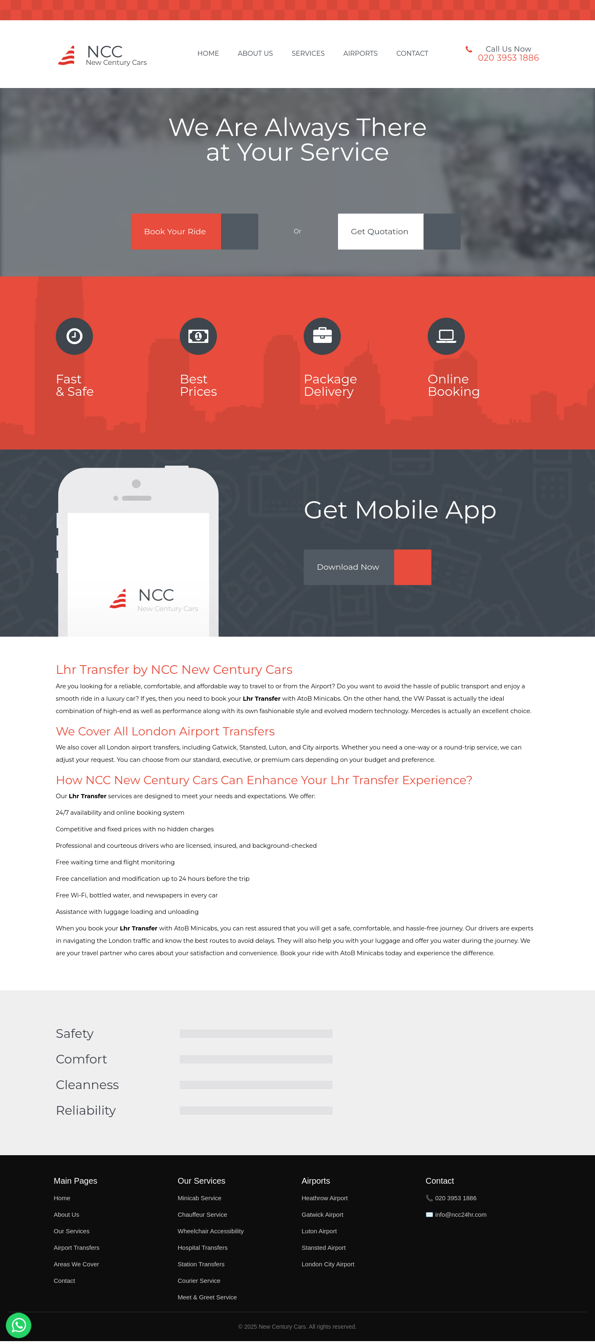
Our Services (72, 1233)
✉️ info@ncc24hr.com (456, 1217)
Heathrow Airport (325, 1200)
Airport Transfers (77, 1250)
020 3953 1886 (508, 58)
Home (208, 53)
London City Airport (328, 1266)
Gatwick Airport (322, 1217)
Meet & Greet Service (207, 1300)
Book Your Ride (174, 232)
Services (308, 53)
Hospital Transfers (203, 1250)
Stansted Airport (324, 1250)
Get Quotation (381, 232)
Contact (412, 53)
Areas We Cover (76, 1266)
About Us (255, 53)
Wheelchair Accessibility (211, 1233)
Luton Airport (319, 1233)
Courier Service (199, 1283)
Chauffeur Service (202, 1217)
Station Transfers (201, 1266)
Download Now (349, 570)
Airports (360, 53)
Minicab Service (199, 1200)
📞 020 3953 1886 (451, 1200)
